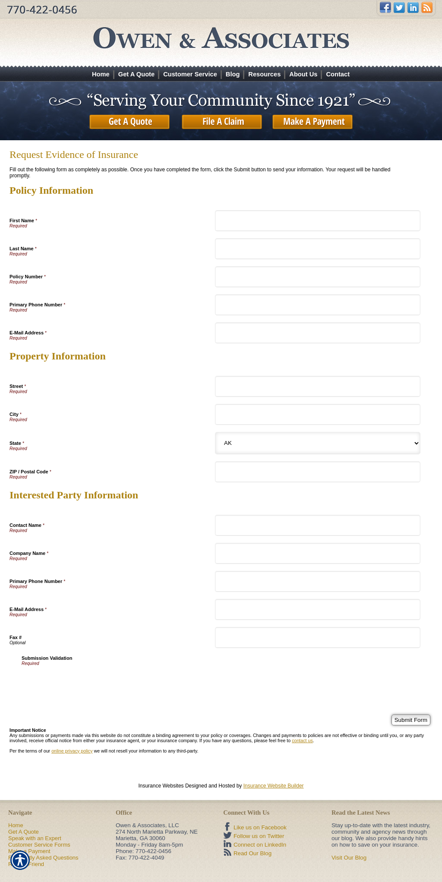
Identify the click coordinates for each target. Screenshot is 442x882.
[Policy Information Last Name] (317, 248)
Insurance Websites (160, 786)
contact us (302, 740)
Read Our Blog (253, 853)
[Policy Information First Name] (317, 220)
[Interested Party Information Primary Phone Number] (317, 581)
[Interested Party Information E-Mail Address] (317, 609)
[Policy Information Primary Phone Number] (317, 304)
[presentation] (87, 682)
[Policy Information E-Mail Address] (317, 332)
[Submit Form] (410, 720)
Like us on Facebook (260, 827)
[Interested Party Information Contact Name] (317, 525)
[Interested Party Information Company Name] (317, 553)
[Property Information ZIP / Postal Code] (317, 471)
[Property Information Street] (317, 386)
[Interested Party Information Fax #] (317, 637)
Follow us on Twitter (259, 836)
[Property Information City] (317, 414)
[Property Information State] (317, 443)
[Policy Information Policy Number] (317, 276)
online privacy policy (71, 750)
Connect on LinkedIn (260, 844)
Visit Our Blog (349, 857)
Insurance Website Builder (273, 786)
